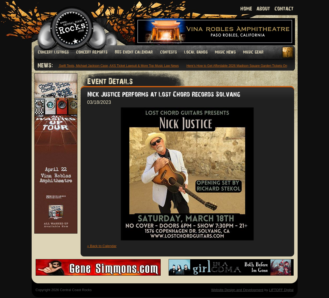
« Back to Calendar (102, 246)
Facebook (288, 52)
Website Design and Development (237, 290)
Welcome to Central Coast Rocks (65, 22)
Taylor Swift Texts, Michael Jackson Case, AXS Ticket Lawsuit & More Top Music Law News (115, 66)
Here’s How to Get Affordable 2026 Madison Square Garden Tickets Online (240, 66)
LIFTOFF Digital (281, 290)
